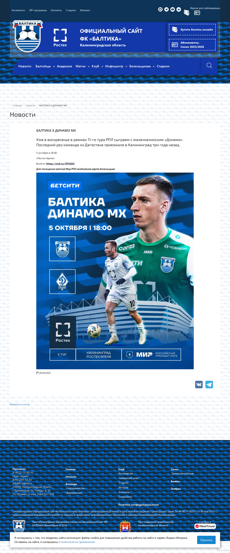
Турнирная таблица (182, 473)
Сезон (174, 469)
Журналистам (74, 493)
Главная (71, 469)
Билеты (175, 481)
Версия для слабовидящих (205, 8)
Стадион (123, 483)
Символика (125, 497)
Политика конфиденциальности (138, 504)
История (123, 487)
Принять (206, 540)
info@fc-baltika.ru (22, 483)
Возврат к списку (20, 404)
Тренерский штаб (128, 478)
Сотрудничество (75, 488)
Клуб (121, 469)
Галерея (176, 488)
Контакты (124, 492)
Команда (71, 484)
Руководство (126, 473)
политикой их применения (78, 542)
